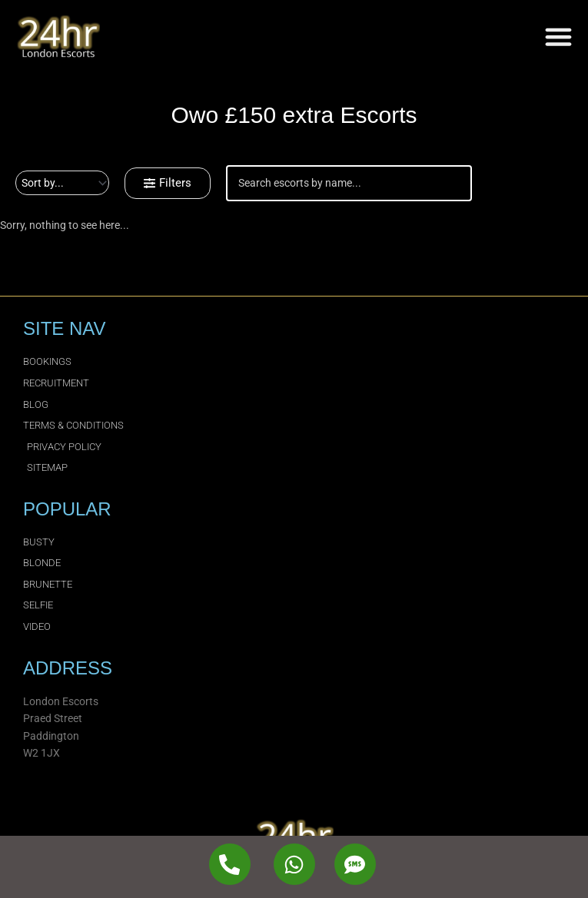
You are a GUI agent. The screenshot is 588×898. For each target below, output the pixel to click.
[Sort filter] (62, 183)
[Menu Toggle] (558, 36)
